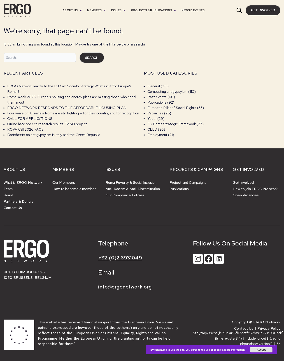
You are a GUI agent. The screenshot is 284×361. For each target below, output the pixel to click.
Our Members (63, 182)
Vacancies (155, 113)
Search (91, 58)
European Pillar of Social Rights (171, 107)
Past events (157, 97)
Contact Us (13, 207)
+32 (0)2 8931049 (120, 257)
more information (234, 349)
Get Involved (243, 182)
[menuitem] (72, 10)
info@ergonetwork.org (125, 287)
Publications (156, 102)
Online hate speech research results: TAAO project (47, 124)
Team (8, 188)
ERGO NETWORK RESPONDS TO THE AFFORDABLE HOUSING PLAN (66, 107)
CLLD (152, 129)
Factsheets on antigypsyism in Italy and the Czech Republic (53, 134)
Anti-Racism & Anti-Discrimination (133, 188)
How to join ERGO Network (255, 188)
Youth (151, 118)
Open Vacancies (246, 195)
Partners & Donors (18, 201)
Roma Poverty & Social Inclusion (131, 182)
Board (8, 195)
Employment (157, 134)
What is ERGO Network (23, 182)
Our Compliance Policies (125, 195)
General (153, 86)
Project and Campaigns (188, 182)
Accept (261, 349)
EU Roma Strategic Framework (171, 124)
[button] (239, 10)
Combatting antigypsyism (167, 91)
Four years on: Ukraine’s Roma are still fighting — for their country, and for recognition (73, 113)
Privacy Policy (268, 328)
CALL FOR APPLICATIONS (30, 118)
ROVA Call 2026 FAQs (25, 129)
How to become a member (74, 188)
